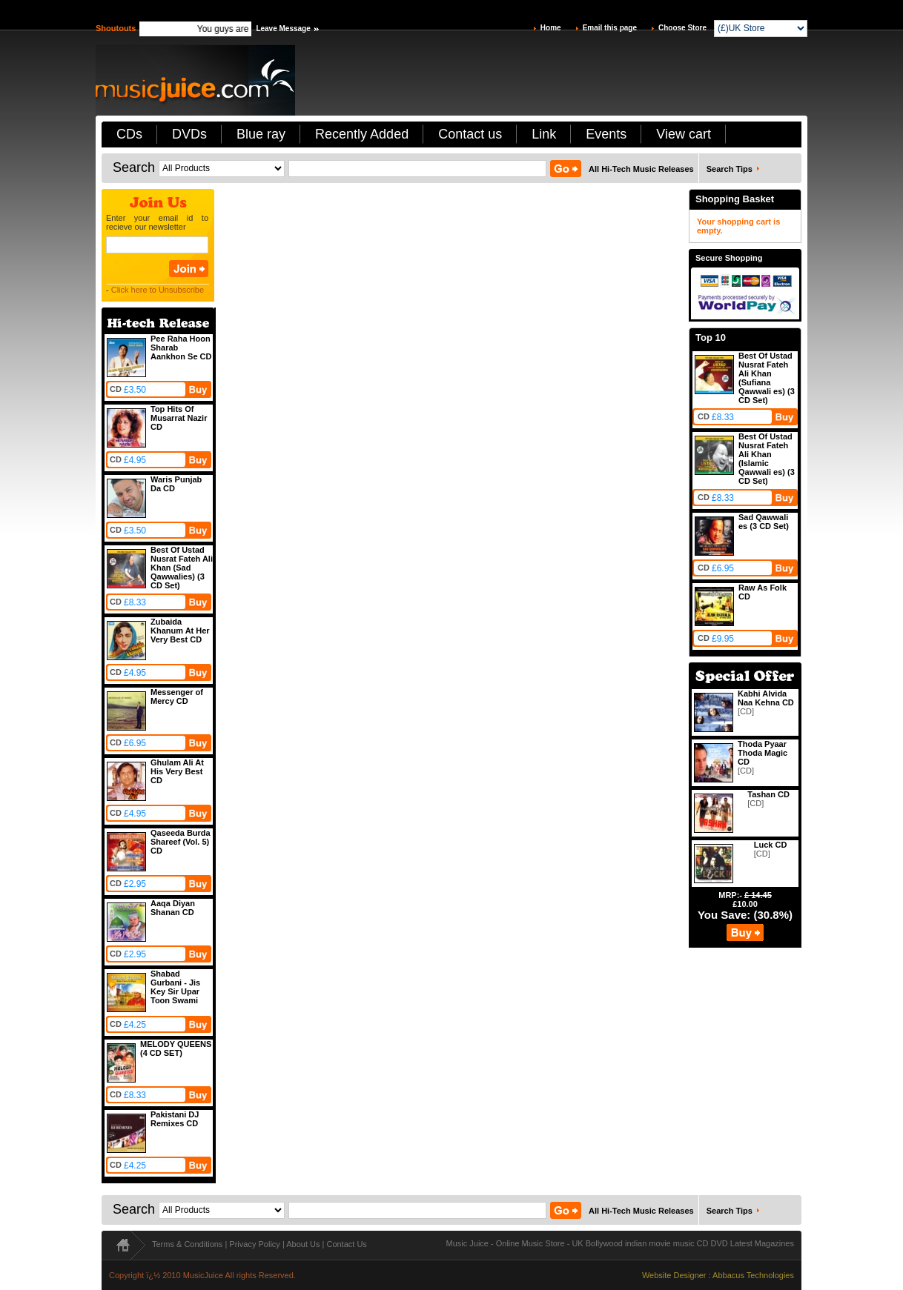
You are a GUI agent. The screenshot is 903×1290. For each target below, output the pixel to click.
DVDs (189, 134)
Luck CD (770, 844)
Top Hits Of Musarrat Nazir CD (178, 418)
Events (606, 134)
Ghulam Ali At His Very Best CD (177, 771)
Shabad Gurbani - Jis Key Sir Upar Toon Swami (175, 987)
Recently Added (361, 134)
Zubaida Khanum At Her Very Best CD (180, 630)
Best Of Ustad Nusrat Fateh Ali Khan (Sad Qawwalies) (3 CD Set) (181, 567)
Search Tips (729, 168)
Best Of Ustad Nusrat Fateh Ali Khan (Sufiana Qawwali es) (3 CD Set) (766, 378)
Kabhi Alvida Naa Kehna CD (766, 698)
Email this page (610, 28)
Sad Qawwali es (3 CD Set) (763, 522)
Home (550, 28)
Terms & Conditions (187, 1244)
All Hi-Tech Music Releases (641, 168)
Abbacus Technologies (753, 1275)
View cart (683, 134)
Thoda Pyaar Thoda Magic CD (762, 752)
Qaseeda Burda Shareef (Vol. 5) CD (180, 841)
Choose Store (682, 28)
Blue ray (260, 134)
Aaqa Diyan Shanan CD (172, 908)
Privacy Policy (254, 1244)
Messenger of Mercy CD (176, 696)
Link (544, 134)
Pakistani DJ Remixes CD (174, 1119)
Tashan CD (768, 794)
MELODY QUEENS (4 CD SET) (175, 1048)
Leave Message (283, 28)
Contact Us (346, 1244)
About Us (303, 1244)
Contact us (470, 134)
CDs (129, 134)
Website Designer (674, 1275)
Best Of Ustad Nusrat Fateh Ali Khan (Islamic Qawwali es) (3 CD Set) (766, 458)
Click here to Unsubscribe (157, 289)
